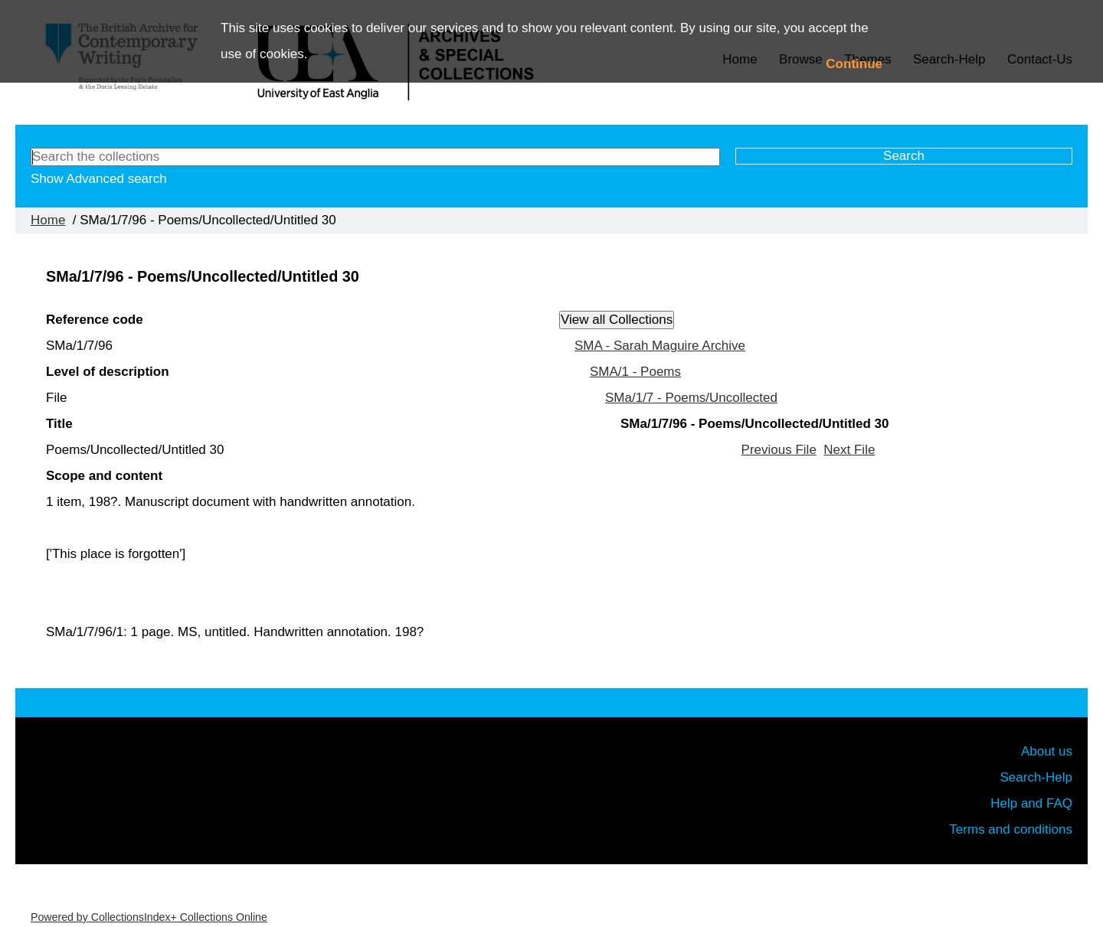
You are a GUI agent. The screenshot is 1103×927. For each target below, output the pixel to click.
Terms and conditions (1010, 829)
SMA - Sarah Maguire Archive (659, 345)
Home (48, 220)
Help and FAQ (1031, 803)
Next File (849, 449)
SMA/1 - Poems (635, 371)
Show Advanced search (99, 178)
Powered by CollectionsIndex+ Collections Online (149, 917)
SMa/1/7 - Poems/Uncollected (691, 397)
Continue (854, 64)
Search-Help (1036, 777)
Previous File (779, 449)
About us (1046, 751)
